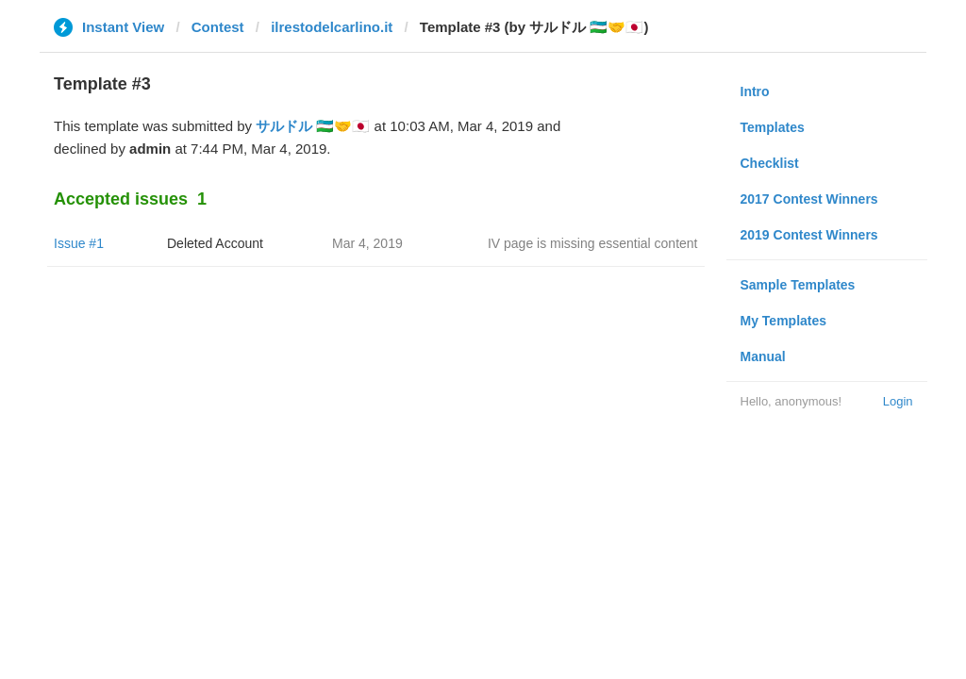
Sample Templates (798, 284)
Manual (763, 356)
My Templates (784, 320)
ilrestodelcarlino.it (331, 27)
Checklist (770, 163)
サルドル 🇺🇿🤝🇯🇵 (313, 126)
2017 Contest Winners (809, 199)
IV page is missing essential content (593, 243)
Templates (773, 127)
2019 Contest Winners (809, 234)
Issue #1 (79, 243)
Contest (218, 27)
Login (898, 401)
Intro (755, 91)
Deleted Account (215, 243)
